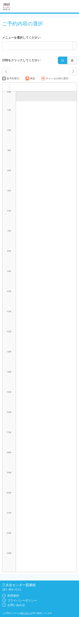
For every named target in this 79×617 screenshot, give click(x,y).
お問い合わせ (13, 605)
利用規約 (10, 595)
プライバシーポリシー (19, 600)
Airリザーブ (28, 613)
